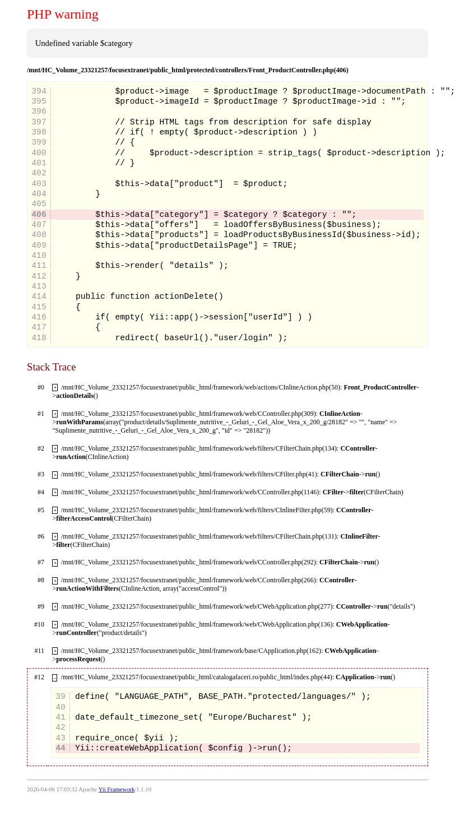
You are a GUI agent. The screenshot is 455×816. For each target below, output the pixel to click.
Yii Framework (117, 789)
